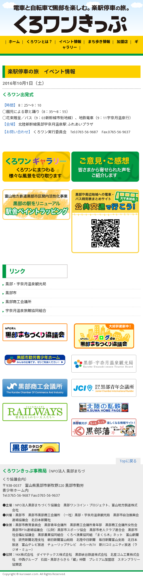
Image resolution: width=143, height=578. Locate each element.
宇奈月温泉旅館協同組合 (25, 311)
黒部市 (11, 293)
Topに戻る (128, 462)
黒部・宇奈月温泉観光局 (25, 285)
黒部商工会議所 (18, 302)
